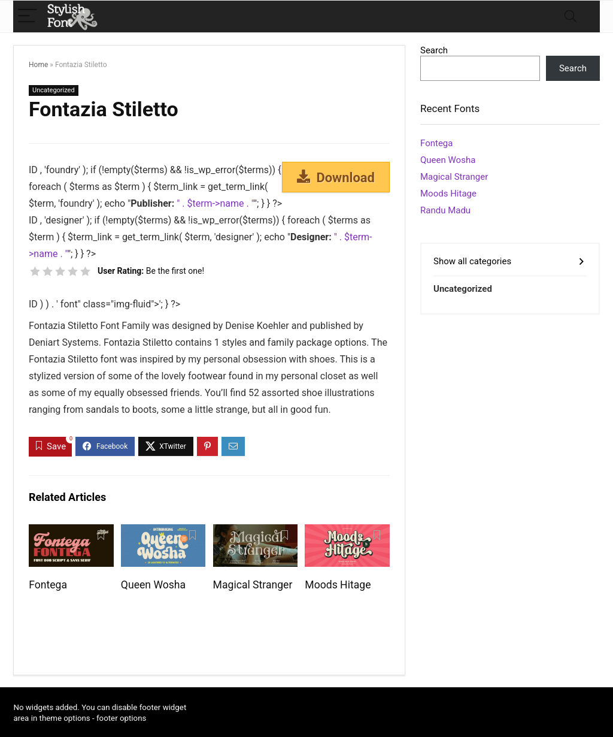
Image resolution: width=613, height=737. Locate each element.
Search (434, 50)
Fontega (48, 585)
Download (336, 177)
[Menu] (27, 16)
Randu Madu (445, 210)
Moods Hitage (338, 585)
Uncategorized (53, 90)
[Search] (570, 16)
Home (38, 65)
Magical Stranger (253, 585)
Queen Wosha (153, 585)
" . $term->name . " (215, 203)
